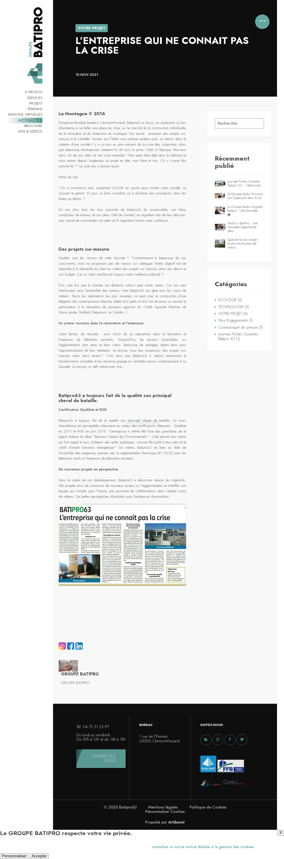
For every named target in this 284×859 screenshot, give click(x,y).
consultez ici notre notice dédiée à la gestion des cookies (203, 847)
